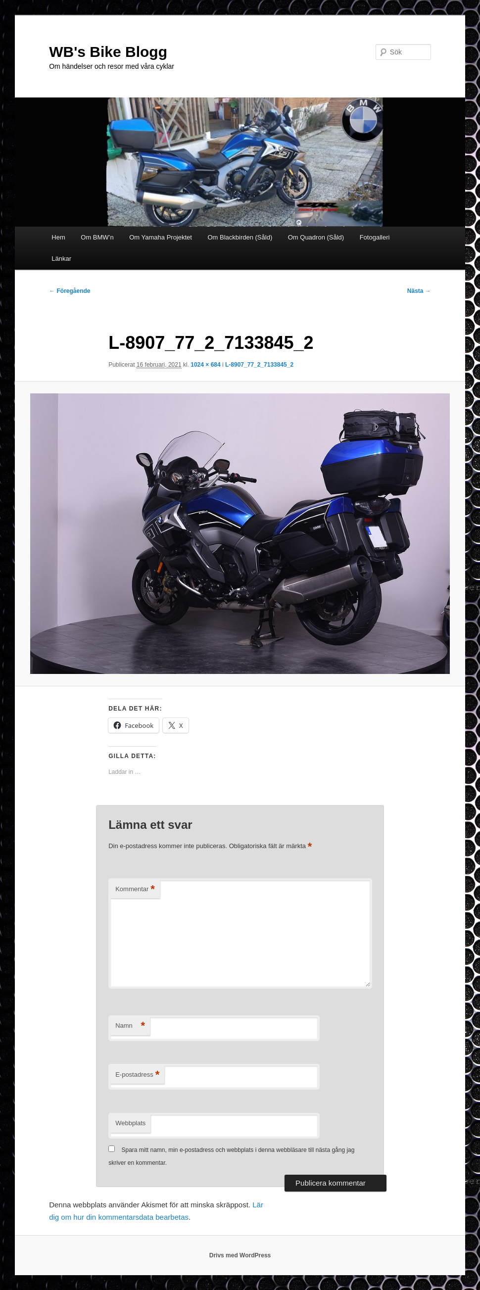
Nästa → (419, 290)
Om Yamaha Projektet (160, 237)
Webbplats (130, 1123)
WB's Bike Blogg (108, 52)
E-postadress (137, 1075)
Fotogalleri (375, 237)
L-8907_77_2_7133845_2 (259, 364)
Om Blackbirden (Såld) (239, 237)
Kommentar (135, 889)
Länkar (61, 258)
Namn (130, 1026)
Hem (58, 237)
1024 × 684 (205, 364)
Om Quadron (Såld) (316, 237)
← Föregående (69, 290)
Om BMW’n (97, 237)
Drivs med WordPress (240, 1255)
